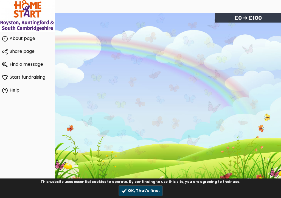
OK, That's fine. (141, 191)
